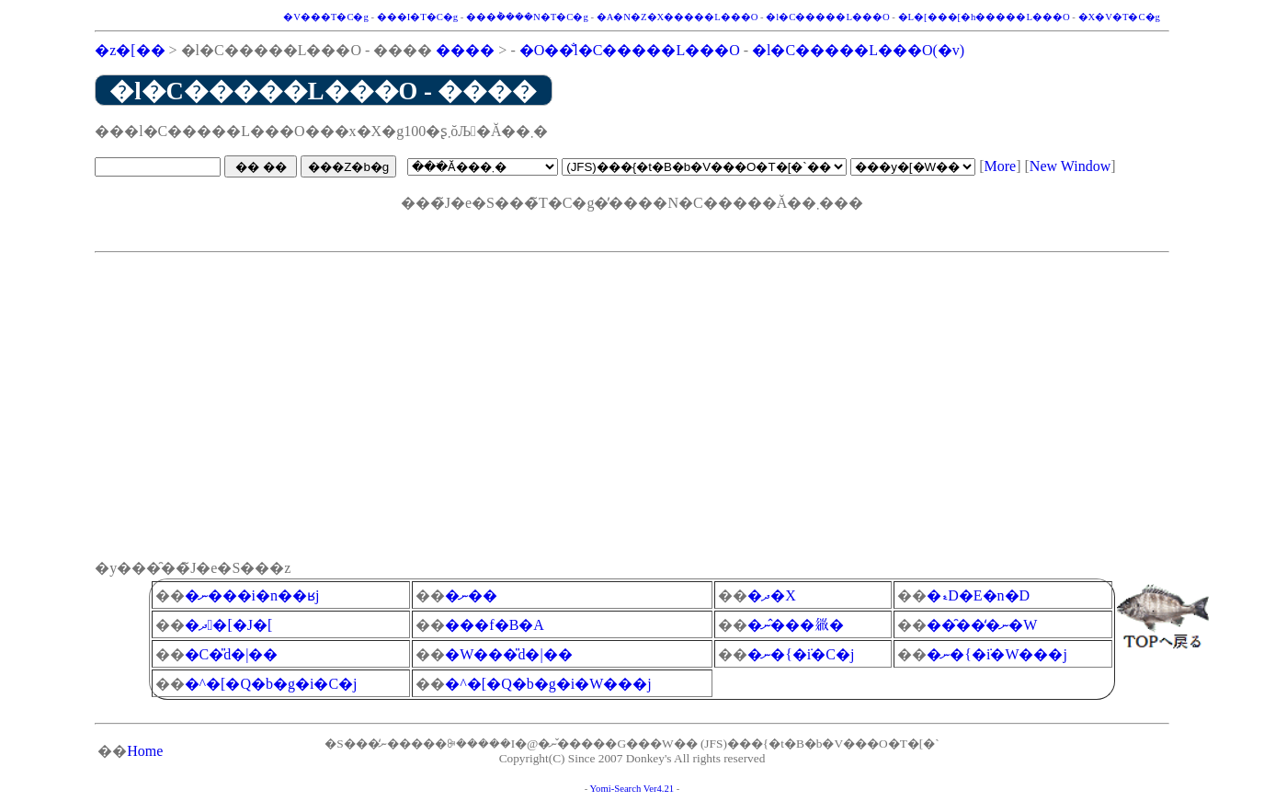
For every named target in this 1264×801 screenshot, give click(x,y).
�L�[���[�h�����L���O (984, 17)
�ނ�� (471, 595)
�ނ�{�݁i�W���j (997, 654)
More (1001, 166)
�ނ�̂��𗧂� (795, 625)
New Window (1070, 166)
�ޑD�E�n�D (978, 595)
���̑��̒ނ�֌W (982, 625)
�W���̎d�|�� (508, 654)
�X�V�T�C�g (1119, 17)
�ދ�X (771, 595)
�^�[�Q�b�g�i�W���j (548, 684)
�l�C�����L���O (827, 17)
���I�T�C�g (418, 17)
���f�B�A (494, 625)
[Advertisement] (632, 389)
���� (465, 50)
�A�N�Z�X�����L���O (677, 17)
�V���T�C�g (326, 17)
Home (145, 751)
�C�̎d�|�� (232, 654)
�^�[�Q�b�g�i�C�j (271, 684)
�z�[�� (130, 50)
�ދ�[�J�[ (229, 625)
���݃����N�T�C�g (527, 17)
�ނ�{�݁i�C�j (800, 654)
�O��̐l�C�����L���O (629, 50)
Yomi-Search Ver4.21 (631, 789)
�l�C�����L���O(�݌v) (858, 50)
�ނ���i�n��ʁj (252, 595)
